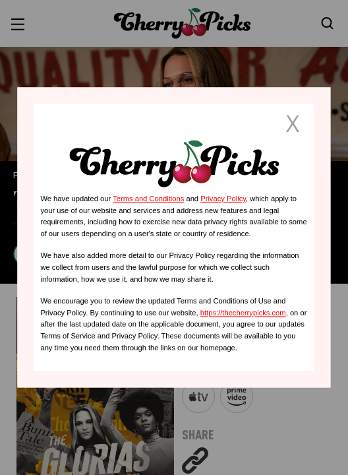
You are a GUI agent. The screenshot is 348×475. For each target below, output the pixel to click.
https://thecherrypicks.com (243, 313)
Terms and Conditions (148, 199)
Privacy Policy (223, 199)
